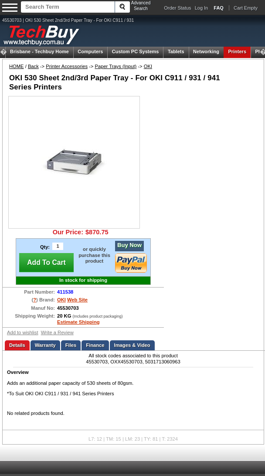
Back (33, 66)
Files (71, 345)
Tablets (176, 51)
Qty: (45, 247)
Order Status (177, 7)
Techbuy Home (39, 51)
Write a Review (57, 332)
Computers (90, 51)
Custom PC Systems (135, 51)
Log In (201, 7)
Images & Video (132, 345)
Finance (95, 345)
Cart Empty (246, 7)
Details (17, 345)
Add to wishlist (22, 332)
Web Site (77, 299)
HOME (16, 66)
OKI (148, 66)
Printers (237, 51)
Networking (206, 51)
